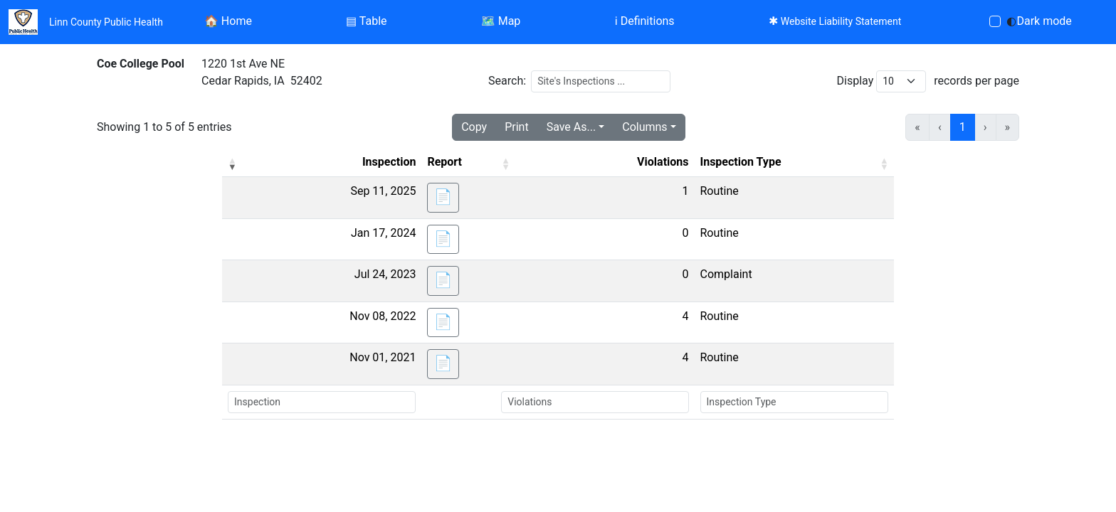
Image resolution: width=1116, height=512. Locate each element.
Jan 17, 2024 (383, 233)
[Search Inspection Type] (794, 402)
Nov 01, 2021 (382, 357)
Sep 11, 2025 (383, 191)
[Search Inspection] (322, 402)
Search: (507, 80)
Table (366, 21)
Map (501, 21)
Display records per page (928, 81)
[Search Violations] (594, 402)
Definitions (645, 21)
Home (228, 21)
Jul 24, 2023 (385, 274)
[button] (232, 163)
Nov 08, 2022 (382, 316)
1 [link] (962, 127)
